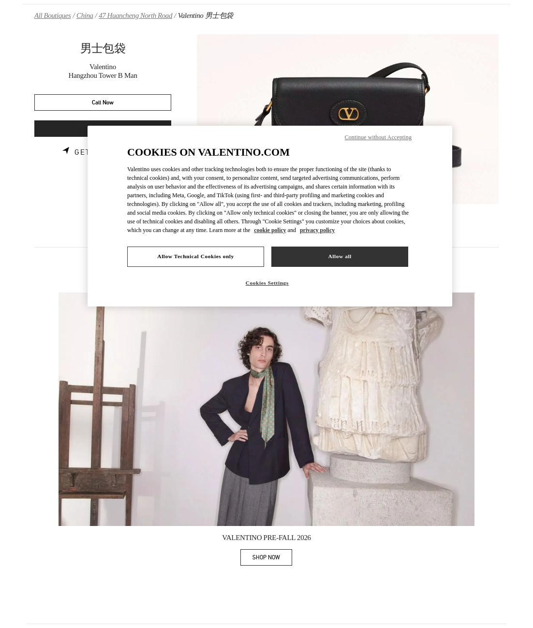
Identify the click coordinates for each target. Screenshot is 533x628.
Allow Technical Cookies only (195, 256)
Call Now (103, 102)
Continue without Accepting (378, 137)
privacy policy (317, 230)
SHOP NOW (272, 559)
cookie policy (270, 230)
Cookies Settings (267, 283)
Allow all (339, 256)
